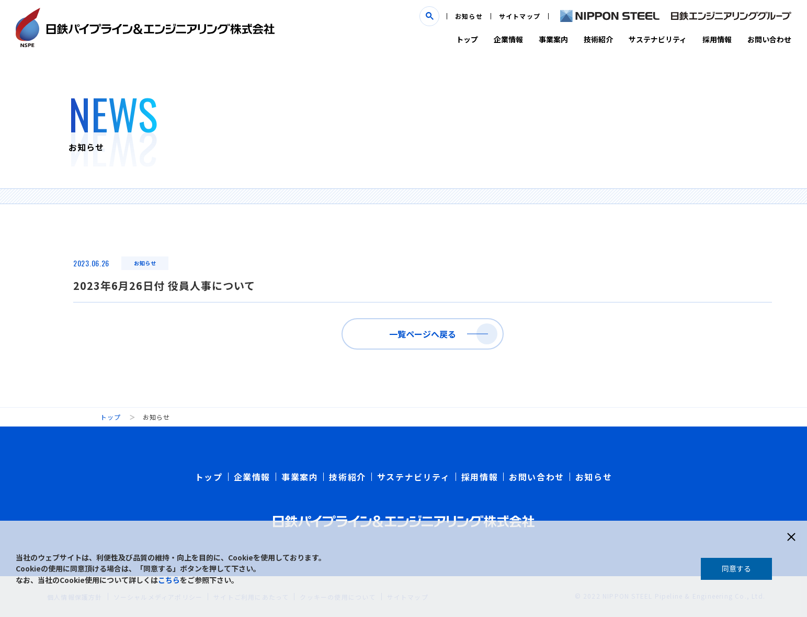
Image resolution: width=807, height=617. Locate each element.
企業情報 (508, 39)
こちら (169, 580)
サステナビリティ (658, 39)
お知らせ (469, 16)
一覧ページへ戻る (422, 334)
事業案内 (553, 39)
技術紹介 (598, 39)
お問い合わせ (769, 39)
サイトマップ (519, 16)
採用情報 (717, 39)
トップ (467, 39)
